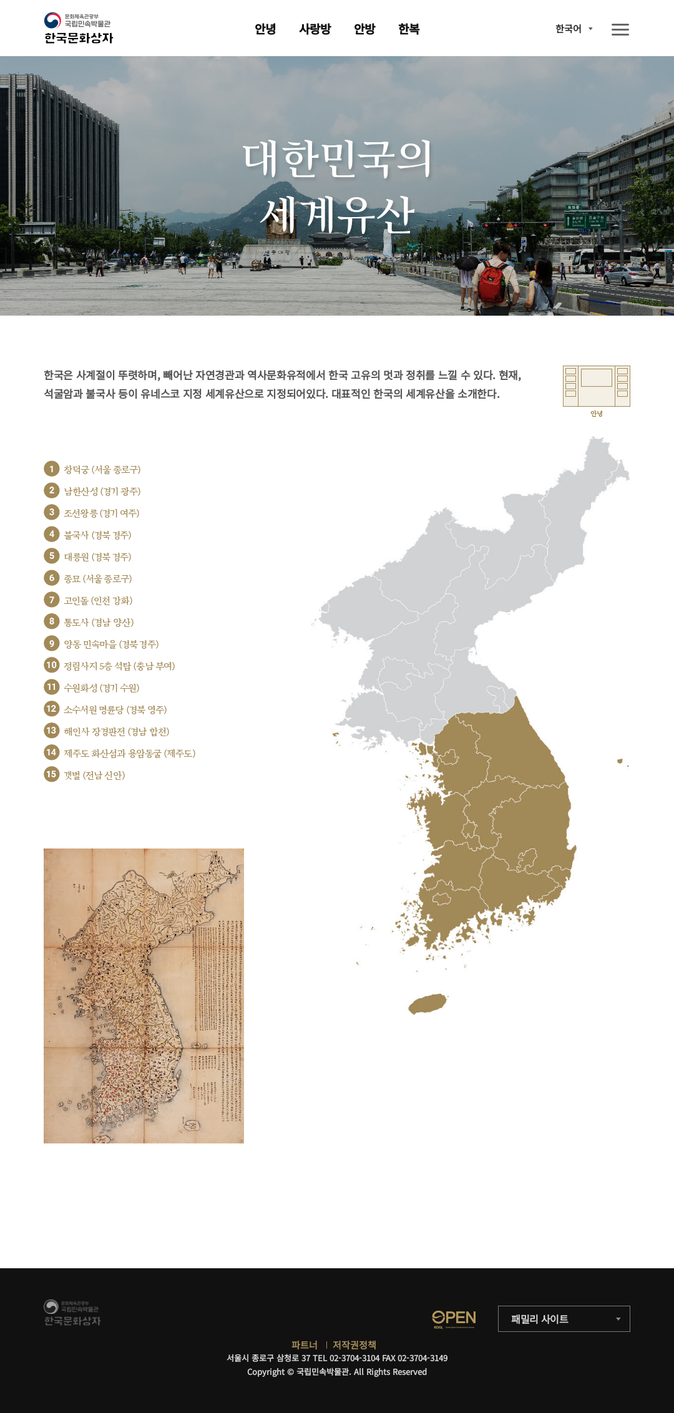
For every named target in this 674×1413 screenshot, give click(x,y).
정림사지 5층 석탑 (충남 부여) (119, 667)
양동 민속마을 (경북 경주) (111, 645)
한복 (408, 28)
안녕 (265, 28)
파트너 (304, 1344)
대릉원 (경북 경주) (97, 557)
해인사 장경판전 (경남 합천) (116, 732)
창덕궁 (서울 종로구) (102, 470)
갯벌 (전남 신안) (94, 776)
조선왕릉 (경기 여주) (101, 514)
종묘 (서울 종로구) (98, 579)
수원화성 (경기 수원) (101, 688)
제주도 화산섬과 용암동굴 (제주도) (129, 754)
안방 (364, 28)
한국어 (568, 28)
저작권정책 (354, 1344)
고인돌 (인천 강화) (98, 601)
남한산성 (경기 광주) (102, 492)
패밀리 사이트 (540, 1318)
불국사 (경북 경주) (97, 535)
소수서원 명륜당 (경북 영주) (115, 710)
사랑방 (315, 28)
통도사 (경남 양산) (99, 623)
